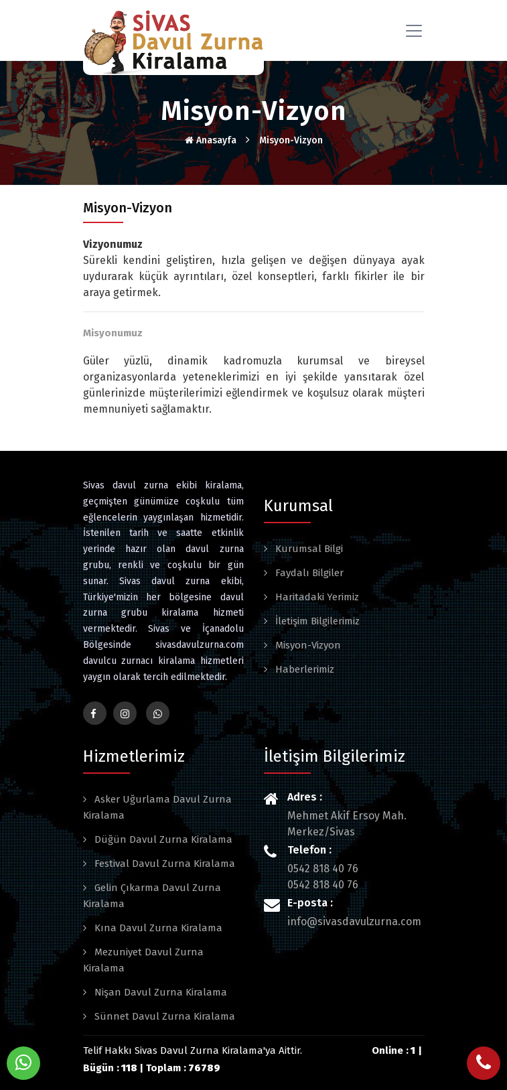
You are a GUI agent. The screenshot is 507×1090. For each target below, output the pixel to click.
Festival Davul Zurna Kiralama (163, 864)
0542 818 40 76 (322, 868)
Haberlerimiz (303, 669)
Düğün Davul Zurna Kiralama (162, 839)
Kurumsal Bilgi (308, 549)
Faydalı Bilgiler (308, 573)
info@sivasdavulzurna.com (354, 921)
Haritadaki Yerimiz (316, 597)
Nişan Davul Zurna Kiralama (159, 992)
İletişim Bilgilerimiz (316, 621)
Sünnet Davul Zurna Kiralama (163, 1016)
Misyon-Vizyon (291, 140)
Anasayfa (210, 140)
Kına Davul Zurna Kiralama (157, 928)
